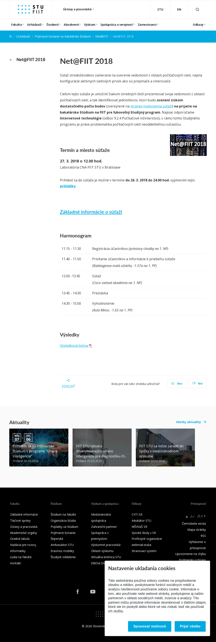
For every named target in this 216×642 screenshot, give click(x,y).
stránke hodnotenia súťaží (151, 106)
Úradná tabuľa (20, 539)
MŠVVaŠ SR (139, 527)
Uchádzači (34, 25)
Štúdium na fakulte (63, 514)
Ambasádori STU (62, 545)
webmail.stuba (141, 545)
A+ (192, 516)
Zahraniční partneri (104, 527)
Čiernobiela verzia (194, 523)
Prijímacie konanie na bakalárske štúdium (63, 36)
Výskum (89, 25)
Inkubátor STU (141, 521)
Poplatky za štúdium (64, 527)
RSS (203, 536)
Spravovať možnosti (149, 626)
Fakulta (16, 25)
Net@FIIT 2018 (27, 59)
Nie (197, 383)
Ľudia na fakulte (21, 557)
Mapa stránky (196, 530)
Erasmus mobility (62, 551)
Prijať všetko (190, 626)
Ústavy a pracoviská (77, 9)
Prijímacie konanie (63, 533)
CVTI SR (137, 514)
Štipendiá (57, 539)
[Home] (10, 36)
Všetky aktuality (188, 422)
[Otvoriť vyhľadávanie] (197, 9)
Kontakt (15, 563)
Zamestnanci (147, 25)
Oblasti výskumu (102, 551)
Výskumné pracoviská (105, 545)
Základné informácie (24, 514)
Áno (176, 383)
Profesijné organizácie (147, 539)
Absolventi (71, 25)
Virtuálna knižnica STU (106, 557)
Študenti (52, 25)
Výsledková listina (76, 345)
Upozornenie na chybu (190, 554)
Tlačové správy (20, 521)
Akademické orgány (23, 533)
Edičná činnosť (101, 563)
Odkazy (198, 25)
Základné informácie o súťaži (91, 211)
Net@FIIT (101, 36)
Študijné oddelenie (63, 557)
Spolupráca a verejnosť (116, 25)
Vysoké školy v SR (144, 533)
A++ (201, 515)
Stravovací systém (144, 551)
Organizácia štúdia (63, 521)
